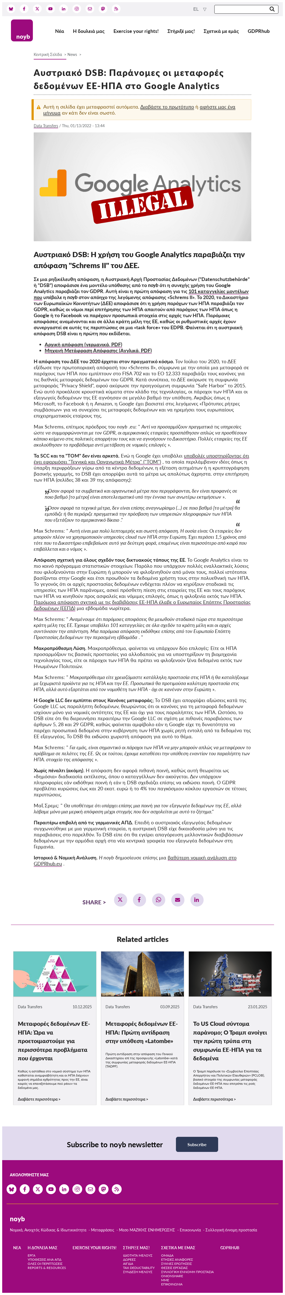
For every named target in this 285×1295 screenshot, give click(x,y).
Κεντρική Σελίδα (48, 54)
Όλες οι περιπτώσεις (45, 1264)
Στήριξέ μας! (181, 31)
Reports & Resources (47, 1268)
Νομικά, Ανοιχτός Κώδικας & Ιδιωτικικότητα (48, 1230)
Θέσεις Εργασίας (174, 1268)
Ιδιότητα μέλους (137, 1255)
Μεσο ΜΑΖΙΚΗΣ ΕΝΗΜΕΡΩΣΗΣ (147, 1230)
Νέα (59, 31)
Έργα (31, 1255)
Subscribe (197, 1144)
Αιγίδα (128, 1264)
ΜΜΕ (165, 1280)
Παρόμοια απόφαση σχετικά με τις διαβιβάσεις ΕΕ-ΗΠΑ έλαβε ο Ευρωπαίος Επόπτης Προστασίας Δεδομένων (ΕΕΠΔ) (142, 605)
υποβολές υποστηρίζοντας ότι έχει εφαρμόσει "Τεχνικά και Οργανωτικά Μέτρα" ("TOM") (141, 459)
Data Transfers (46, 125)
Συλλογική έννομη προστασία (231, 1230)
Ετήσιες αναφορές (177, 1259)
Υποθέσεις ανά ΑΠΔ (44, 1259)
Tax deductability (139, 1268)
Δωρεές (129, 1259)
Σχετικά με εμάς (221, 31)
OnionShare (172, 1276)
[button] (120, 900)
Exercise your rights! (136, 31)
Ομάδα (167, 1255)
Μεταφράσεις (103, 1230)
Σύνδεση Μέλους (137, 1272)
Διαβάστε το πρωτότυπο (167, 107)
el (196, 9)
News (72, 54)
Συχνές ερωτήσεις (176, 1264)
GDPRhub (259, 31)
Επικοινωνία (190, 1230)
